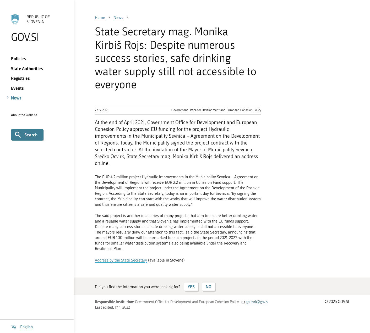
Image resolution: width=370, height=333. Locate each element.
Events (17, 88)
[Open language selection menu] (22, 326)
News (16, 98)
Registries (20, 78)
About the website (24, 115)
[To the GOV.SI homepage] (37, 28)
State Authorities (27, 68)
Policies (18, 59)
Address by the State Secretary (121, 260)
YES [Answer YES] (191, 287)
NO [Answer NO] (208, 287)
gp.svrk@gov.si (257, 302)
